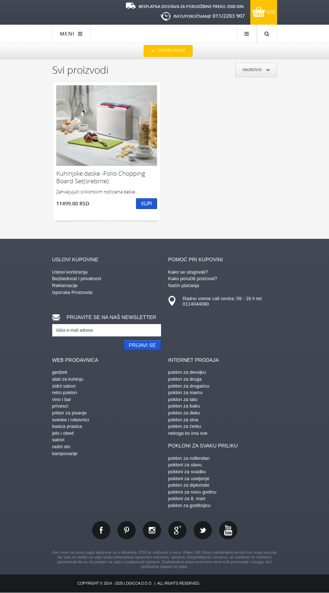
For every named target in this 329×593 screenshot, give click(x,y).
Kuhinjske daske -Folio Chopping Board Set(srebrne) (100, 177)
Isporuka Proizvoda (72, 292)
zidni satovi (63, 386)
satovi (58, 439)
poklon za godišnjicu (189, 505)
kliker (75, 12)
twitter (203, 530)
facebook (101, 530)
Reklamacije (65, 285)
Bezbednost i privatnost (76, 278)
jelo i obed (63, 433)
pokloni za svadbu (187, 471)
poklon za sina (183, 419)
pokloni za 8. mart (187, 498)
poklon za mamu (185, 392)
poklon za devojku (187, 372)
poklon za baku (184, 406)
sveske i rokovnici (70, 419)
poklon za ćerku (184, 426)
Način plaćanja (183, 285)
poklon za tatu (183, 399)
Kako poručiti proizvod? (192, 278)
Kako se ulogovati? (188, 272)
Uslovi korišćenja (70, 272)
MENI (71, 33)
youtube (228, 530)
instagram (152, 530)
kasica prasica (67, 426)
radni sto (61, 446)
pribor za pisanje (69, 413)
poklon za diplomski (188, 485)
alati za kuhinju (67, 379)
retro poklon (64, 392)
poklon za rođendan (189, 458)
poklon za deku (184, 413)
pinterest (127, 530)
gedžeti (59, 372)
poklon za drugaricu (188, 386)
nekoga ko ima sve (187, 433)
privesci (60, 406)
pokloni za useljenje (188, 478)
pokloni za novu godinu (192, 492)
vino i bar (61, 399)
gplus (177, 530)
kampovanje (65, 453)
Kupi (146, 203)
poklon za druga (185, 379)
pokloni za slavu (185, 464)
